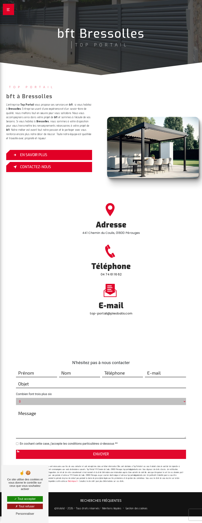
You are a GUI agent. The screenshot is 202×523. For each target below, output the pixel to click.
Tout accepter (25, 498)
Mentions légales (111, 508)
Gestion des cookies (137, 508)
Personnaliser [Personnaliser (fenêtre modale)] (25, 513)
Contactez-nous (31, 167)
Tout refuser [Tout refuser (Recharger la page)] (25, 506)
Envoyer (101, 449)
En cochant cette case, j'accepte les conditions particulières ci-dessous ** (69, 439)
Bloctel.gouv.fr (73, 476)
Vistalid (61, 508)
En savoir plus (29, 155)
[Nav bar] (8, 9)
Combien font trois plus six (34, 389)
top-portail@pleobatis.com (111, 308)
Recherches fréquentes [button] (101, 500)
